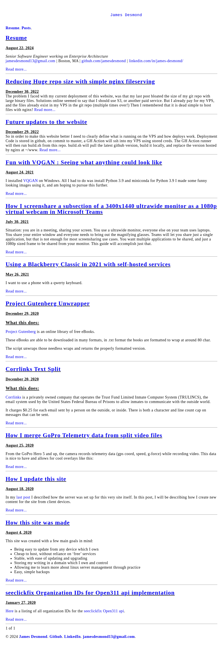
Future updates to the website (46, 125)
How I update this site (36, 482)
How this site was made (38, 526)
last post (23, 501)
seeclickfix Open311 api (104, 614)
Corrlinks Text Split (33, 372)
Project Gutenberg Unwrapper (48, 307)
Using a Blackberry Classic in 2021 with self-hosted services (88, 268)
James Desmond (126, 19)
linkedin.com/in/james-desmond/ (156, 64)
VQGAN (30, 184)
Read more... (16, 73)
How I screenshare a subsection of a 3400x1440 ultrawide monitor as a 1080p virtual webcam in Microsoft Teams (111, 212)
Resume (16, 41)
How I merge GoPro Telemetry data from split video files (84, 439)
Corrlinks (13, 401)
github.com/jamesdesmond (104, 64)
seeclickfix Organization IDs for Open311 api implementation (90, 596)
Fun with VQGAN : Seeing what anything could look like (84, 166)
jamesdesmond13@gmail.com (30, 64)
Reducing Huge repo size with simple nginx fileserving (80, 85)
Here (10, 614)
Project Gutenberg (21, 335)
